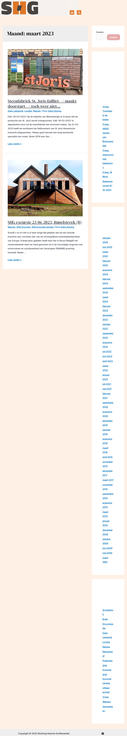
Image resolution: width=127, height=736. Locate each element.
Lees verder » (14, 143)
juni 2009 (107, 548)
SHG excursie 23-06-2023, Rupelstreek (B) (45, 222)
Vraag (106, 697)
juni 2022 (107, 356)
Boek (105, 619)
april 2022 (108, 361)
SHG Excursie (23, 227)
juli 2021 (107, 384)
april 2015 (107, 457)
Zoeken (100, 32)
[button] (72, 12)
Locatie (28, 111)
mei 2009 (107, 553)
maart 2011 (108, 480)
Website (107, 701)
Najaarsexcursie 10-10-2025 (108, 185)
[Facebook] (103, 733)
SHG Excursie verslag (42, 227)
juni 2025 (107, 247)
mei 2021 (107, 388)
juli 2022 (107, 351)
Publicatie (107, 660)
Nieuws (37, 111)
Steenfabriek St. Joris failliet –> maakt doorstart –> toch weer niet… (42, 103)
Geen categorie (15, 111)
